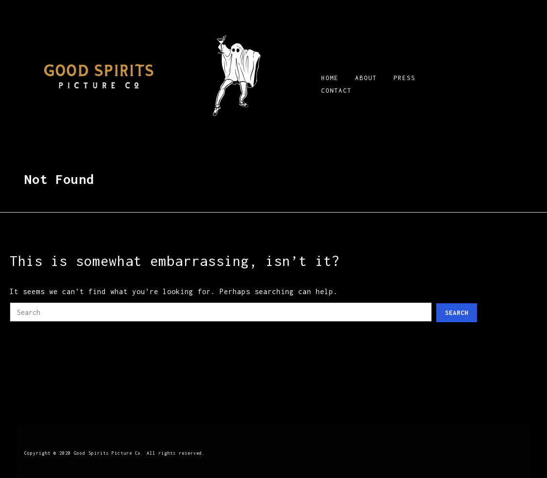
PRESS (404, 78)
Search (456, 312)
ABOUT (366, 78)
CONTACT (336, 90)
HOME (330, 78)
